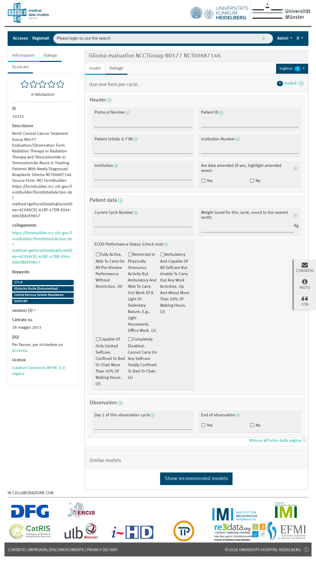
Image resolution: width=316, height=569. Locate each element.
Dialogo (50, 56)
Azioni (283, 38)
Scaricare (20, 67)
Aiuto (305, 284)
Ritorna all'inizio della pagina (277, 441)
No (258, 181)
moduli (290, 83)
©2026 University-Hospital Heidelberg (263, 550)
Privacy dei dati (102, 550)
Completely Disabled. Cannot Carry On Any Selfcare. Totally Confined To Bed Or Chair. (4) (142, 358)
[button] (292, 69)
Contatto (17, 550)
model (95, 68)
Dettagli (116, 68)
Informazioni (23, 56)
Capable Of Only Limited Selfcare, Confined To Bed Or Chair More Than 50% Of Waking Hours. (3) (110, 361)
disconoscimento (67, 550)
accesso (19, 351)
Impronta (37, 550)
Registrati (40, 38)
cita (305, 301)
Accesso (20, 38)
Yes (209, 181)
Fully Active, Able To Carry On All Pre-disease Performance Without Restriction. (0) (110, 271)
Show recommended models (196, 478)
